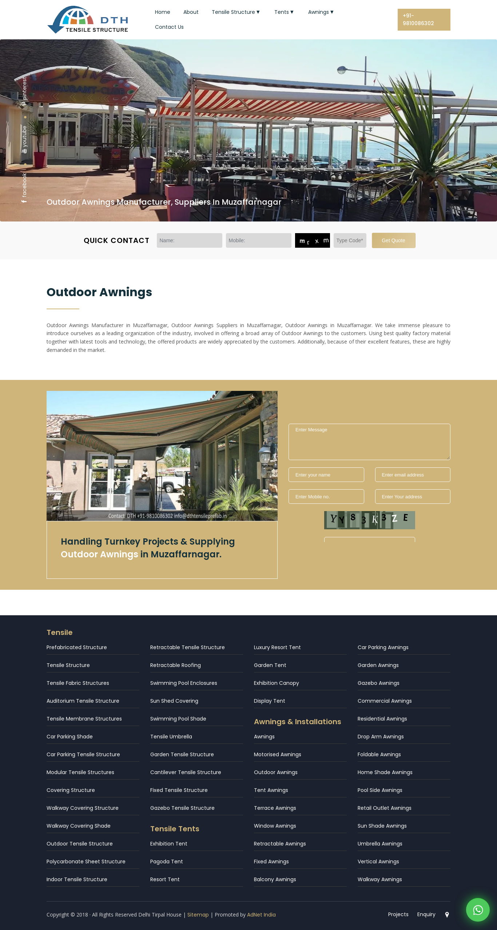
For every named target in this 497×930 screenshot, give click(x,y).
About (191, 12)
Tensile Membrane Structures (84, 718)
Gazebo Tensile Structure (182, 808)
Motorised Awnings (277, 754)
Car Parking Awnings (383, 647)
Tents (284, 12)
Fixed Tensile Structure (179, 790)
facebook (24, 188)
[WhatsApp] (478, 906)
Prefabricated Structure (77, 647)
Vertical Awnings (378, 861)
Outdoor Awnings (276, 772)
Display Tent (269, 701)
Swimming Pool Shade (178, 718)
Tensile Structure (236, 12)
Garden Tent (270, 665)
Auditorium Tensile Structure (83, 701)
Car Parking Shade (70, 736)
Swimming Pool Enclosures (183, 683)
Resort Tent (165, 879)
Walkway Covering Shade (79, 825)
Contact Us (169, 27)
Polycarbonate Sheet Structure (86, 861)
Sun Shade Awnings (382, 825)
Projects (398, 914)
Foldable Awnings (379, 754)
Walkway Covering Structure (83, 808)
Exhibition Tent (168, 843)
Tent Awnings (271, 790)
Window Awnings (275, 825)
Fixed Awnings (271, 861)
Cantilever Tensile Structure (185, 772)
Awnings (321, 12)
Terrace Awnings (275, 808)
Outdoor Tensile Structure (80, 843)
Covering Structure (71, 790)
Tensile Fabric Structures (78, 683)
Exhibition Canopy (276, 683)
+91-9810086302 (418, 19)
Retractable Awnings (280, 843)
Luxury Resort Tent (277, 647)
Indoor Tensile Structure (77, 879)
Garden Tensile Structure (182, 754)
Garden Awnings (378, 665)
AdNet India (261, 914)
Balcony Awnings (275, 879)
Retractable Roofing (175, 665)
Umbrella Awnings (380, 843)
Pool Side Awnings (380, 790)
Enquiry (426, 914)
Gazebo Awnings (378, 683)
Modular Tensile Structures (80, 772)
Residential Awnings (382, 718)
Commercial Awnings (385, 701)
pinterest (24, 91)
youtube (24, 140)
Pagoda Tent (166, 861)
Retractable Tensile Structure (187, 647)
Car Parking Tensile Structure (83, 754)
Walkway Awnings (380, 879)
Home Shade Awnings (385, 772)
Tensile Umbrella (171, 736)
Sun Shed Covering (174, 701)
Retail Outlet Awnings (384, 808)
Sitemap (198, 914)
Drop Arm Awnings (381, 736)
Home (162, 12)
